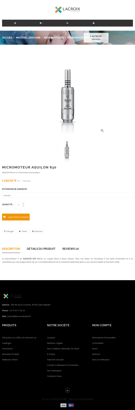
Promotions (7, 348)
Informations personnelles (104, 337)
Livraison (51, 337)
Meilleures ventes (10, 359)
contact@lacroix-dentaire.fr (19, 316)
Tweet (24, 231)
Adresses (96, 354)
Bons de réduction (100, 359)
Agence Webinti (86, 399)
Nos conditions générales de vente (63, 348)
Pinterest (38, 231)
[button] (94, 23)
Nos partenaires (54, 370)
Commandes (98, 343)
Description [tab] (11, 248)
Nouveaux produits (10, 354)
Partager (10, 231)
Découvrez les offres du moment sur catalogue (19, 340)
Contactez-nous (54, 376)
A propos (51, 354)
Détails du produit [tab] (41, 248)
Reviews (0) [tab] (70, 248)
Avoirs (95, 348)
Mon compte (102, 325)
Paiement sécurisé (55, 359)
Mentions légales (55, 343)
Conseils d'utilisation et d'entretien (62, 365)
